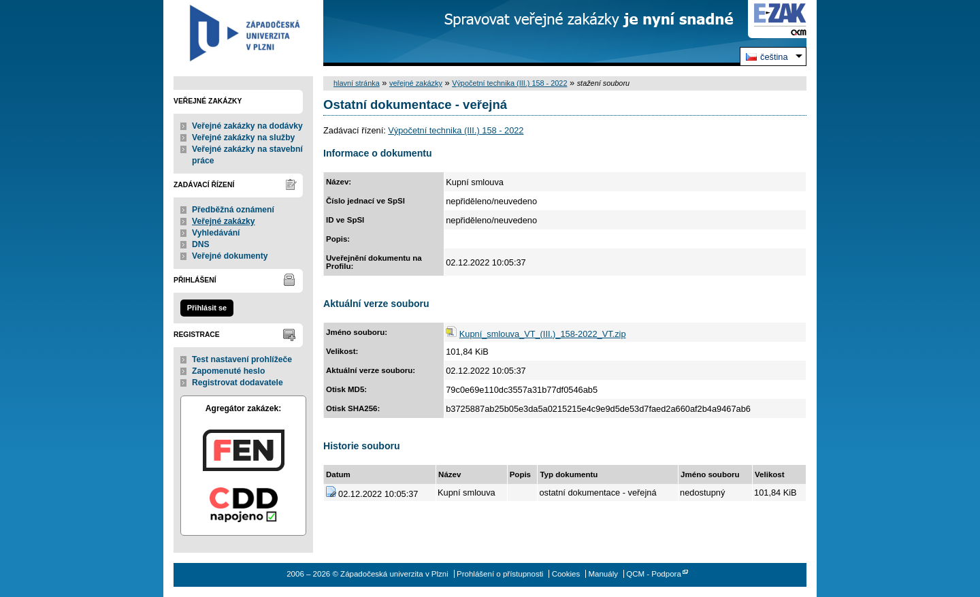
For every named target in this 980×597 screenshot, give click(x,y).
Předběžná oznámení (233, 209)
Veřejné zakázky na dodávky (247, 126)
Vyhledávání (216, 233)
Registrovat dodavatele (237, 382)
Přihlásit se (207, 308)
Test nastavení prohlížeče (242, 359)
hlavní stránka (356, 83)
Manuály (603, 574)
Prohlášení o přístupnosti (500, 574)
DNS (201, 244)
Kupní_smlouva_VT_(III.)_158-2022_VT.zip (542, 334)
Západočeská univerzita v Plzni (243, 33)
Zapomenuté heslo (228, 371)
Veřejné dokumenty (229, 256)
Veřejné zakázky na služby (243, 137)
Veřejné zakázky (223, 221)
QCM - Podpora (653, 574)
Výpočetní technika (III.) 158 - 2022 (509, 83)
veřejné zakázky (415, 83)
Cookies (566, 574)
